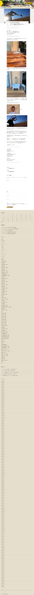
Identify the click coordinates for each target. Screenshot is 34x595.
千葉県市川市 (3, 280)
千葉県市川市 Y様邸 (4, 281)
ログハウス (2, 256)
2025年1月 (2, 393)
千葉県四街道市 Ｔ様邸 (4, 272)
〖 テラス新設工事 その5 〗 (17, 168)
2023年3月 (2, 428)
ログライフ (2, 258)
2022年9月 (2, 437)
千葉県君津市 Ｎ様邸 (4, 270)
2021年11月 (3, 453)
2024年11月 (3, 396)
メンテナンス (3, 253)
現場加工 (2, 339)
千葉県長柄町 (3, 289)
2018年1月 (2, 525)
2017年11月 (3, 528)
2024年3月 (2, 409)
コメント (8, 180)
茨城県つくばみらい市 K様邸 (5, 350)
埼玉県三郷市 (3, 300)
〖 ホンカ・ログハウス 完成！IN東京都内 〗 (7, 230)
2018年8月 (2, 514)
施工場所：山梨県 (3, 316)
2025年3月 (2, 390)
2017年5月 (2, 538)
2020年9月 (2, 475)
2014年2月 (2, 586)
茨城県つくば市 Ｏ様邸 (4, 355)
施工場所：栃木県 (3, 319)
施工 (2, 311)
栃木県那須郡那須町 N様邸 (5, 338)
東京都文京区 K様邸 (4, 325)
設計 (2, 363)
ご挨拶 (2, 247)
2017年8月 (2, 533)
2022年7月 (2, 440)
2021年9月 (2, 456)
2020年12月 (3, 470)
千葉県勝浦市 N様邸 (4, 264)
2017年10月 (3, 530)
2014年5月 (2, 583)
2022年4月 (2, 445)
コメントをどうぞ (20, 25)
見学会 (2, 361)
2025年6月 (2, 385)
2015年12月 (3, 564)
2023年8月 (2, 420)
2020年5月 (2, 481)
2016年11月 (3, 547)
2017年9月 (2, 531)
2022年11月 (3, 434)
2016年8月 (2, 552)
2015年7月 (2, 572)
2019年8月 (2, 495)
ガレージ (2, 245)
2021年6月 (2, 461)
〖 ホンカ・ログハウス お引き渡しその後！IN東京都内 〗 (9, 227)
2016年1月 (2, 563)
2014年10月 (3, 577)
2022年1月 (2, 450)
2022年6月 (2, 442)
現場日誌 (18, 22)
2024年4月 (2, 407)
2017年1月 (2, 544)
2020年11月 (3, 472)
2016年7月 (2, 553)
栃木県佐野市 (3, 327)
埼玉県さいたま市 (3, 297)
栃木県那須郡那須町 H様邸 (5, 335)
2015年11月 (3, 566)
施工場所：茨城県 (15, 22)
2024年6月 (2, 404)
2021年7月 (2, 459)
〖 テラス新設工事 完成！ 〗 (17, 171)
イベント (2, 242)
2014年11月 (3, 575)
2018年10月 (3, 511)
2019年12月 (3, 489)
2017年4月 (2, 539)
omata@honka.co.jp (15, 139)
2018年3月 (2, 522)
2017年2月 (2, 542)
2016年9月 (2, 550)
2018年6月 (2, 517)
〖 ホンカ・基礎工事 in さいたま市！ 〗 (7, 372)
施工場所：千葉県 (3, 313)
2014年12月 (3, 574)
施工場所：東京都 (3, 317)
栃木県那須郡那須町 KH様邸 (5, 336)
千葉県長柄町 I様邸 (4, 291)
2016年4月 (2, 558)
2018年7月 (2, 516)
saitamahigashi (14, 25)
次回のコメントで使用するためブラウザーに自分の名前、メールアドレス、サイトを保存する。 (17, 204)
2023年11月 (3, 415)
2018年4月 (2, 520)
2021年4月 (2, 464)
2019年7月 (2, 497)
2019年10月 (3, 492)
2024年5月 (2, 406)
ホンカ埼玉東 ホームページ (28, 7)
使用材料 (12, 22)
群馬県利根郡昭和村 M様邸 (5, 346)
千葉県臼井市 (3, 283)
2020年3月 (2, 484)
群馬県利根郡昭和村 (4, 344)
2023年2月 (2, 429)
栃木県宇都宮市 (3, 330)
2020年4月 (2, 483)
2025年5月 (2, 387)
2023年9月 (2, 418)
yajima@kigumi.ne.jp (15, 138)
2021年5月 (2, 462)
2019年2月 (2, 505)
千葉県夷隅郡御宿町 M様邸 (5, 275)
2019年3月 (2, 503)
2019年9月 (2, 494)
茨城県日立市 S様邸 (4, 360)
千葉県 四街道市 (3, 261)
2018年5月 (2, 519)
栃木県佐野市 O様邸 (4, 328)
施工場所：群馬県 (3, 322)
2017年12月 (3, 527)
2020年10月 (3, 473)
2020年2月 (2, 486)
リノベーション (8, 22)
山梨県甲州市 (3, 308)
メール (8, 195)
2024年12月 (3, 395)
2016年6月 (2, 555)
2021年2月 (2, 467)
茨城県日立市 (3, 358)
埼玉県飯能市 (3, 303)
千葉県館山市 (3, 292)
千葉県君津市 (3, 269)
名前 (8, 191)
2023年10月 (3, 417)
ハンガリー (2, 248)
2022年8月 (2, 439)
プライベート (3, 250)
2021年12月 (3, 451)
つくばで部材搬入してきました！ (5, 375)
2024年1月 (2, 412)
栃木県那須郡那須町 (4, 333)
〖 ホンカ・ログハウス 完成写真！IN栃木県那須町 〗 (8, 233)
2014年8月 (2, 580)
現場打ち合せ (3, 341)
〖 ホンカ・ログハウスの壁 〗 (5, 370)
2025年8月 (2, 382)
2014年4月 (2, 585)
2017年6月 (2, 536)
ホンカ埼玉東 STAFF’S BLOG (6, 7)
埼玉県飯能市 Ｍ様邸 (4, 305)
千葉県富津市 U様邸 (4, 278)
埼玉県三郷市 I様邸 (4, 302)
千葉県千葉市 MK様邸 (4, 267)
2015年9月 (2, 569)
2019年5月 (2, 500)
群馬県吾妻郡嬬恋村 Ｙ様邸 (5, 347)
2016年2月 (2, 561)
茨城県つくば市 (3, 352)
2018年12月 (3, 508)
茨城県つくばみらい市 (4, 349)
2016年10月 (3, 549)
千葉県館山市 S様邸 (4, 294)
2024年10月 (3, 398)
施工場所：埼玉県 (3, 314)
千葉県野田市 (3, 286)
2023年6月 (2, 423)
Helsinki (2, 239)
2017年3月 (2, 541)
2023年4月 (2, 426)
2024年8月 (2, 401)
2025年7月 (2, 384)
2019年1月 (2, 506)
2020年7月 (2, 478)
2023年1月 (2, 431)
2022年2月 (2, 448)
